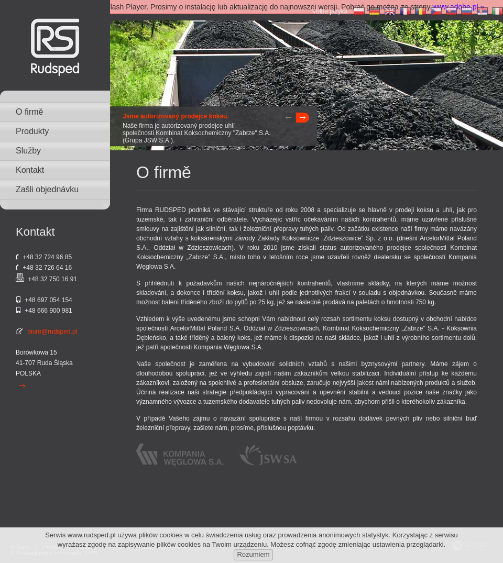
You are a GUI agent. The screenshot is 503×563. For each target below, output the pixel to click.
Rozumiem (253, 554)
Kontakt (30, 169)
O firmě (29, 111)
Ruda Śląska (55, 363)
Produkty (32, 131)
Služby (28, 150)
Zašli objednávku (47, 189)
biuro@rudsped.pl (52, 331)
